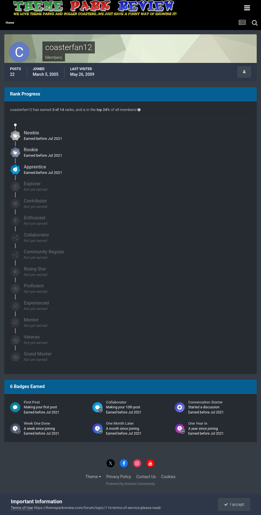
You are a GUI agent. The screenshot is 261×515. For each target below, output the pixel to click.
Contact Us (146, 476)
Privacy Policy (118, 476)
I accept (234, 504)
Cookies (168, 476)
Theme (93, 476)
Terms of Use (22, 508)
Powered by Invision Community (130, 484)
